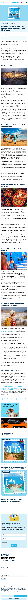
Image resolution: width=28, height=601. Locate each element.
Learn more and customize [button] (14, 598)
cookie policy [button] (9, 587)
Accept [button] (20, 595)
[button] (26, 2)
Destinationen (5, 23)
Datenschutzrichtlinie (12, 541)
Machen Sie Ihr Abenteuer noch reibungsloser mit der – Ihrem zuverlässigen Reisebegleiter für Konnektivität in (13, 388)
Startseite (2, 34)
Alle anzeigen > (24, 434)
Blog (6, 34)
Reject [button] (7, 595)
